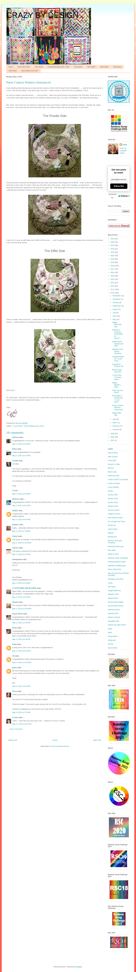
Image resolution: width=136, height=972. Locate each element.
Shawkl (15, 602)
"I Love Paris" (17, 426)
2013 (112, 283)
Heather (15, 525)
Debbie (15, 511)
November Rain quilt (116, 546)
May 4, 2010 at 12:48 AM (21, 543)
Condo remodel (114, 483)
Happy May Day (116, 414)
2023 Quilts (39, 67)
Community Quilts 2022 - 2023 (58, 67)
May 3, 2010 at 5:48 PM (21, 494)
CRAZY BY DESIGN (42, 15)
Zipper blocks (113, 598)
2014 (112, 279)
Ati (13, 656)
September (117, 306)
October (116, 302)
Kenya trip (112, 525)
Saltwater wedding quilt (117, 566)
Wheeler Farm (113, 594)
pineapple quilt (113, 621)
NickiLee (15, 499)
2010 (112, 293)
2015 (112, 276)
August (115, 309)
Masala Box (112, 537)
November (117, 299)
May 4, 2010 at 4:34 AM (21, 583)
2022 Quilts (78, 67)
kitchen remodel (114, 617)
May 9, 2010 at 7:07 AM (21, 712)
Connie (15, 717)
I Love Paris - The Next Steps (117, 377)
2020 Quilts (104, 67)
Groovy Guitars (113, 510)
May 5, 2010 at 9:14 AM (21, 686)
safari (110, 629)
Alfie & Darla (112, 457)
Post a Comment (16, 729)
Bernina (111, 468)
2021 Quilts (91, 67)
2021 (112, 256)
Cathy (124, 145)
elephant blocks (114, 610)
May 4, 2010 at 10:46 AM (21, 609)
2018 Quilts (13, 71)
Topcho (15, 548)
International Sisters (115, 518)
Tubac (110, 583)
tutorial (110, 644)
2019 (112, 262)
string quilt (112, 640)
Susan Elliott (17, 614)
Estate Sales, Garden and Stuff (117, 344)
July (114, 313)
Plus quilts (112, 550)
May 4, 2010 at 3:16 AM (21, 554)
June (115, 316)
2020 (112, 259)
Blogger (79, 967)
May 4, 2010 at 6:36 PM (21, 639)
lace (37, 426)
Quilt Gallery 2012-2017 (30, 71)
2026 (112, 239)
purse (42, 426)
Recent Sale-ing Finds (117, 371)
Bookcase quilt (113, 476)
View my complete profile (123, 150)
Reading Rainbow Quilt (117, 562)
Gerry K (77, 188)
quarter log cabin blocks (117, 625)
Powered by (119, 196)
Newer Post (12, 740)
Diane (14, 628)
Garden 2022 (113, 499)
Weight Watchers (114, 590)
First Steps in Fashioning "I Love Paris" (117, 399)
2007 (112, 440)
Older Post (97, 740)
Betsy (14, 449)
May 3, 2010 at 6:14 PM (21, 505)
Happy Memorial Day (116, 324)
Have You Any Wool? (117, 391)
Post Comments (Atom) (60, 746)
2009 (112, 434)
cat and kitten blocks (116, 606)
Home (11, 67)
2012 (112, 286)
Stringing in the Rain (115, 579)
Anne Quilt (112, 460)
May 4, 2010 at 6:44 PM (21, 651)
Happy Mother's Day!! (116, 385)
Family (110, 491)
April (115, 419)
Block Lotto (112, 472)
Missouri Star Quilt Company (115, 542)
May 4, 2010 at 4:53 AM (21, 597)
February (116, 426)
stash (110, 632)
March (115, 423)
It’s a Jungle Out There (116, 521)
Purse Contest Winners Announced (117, 407)
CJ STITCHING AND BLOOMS (24, 588)
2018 (112, 266)
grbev (14, 668)
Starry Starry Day (114, 569)
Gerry (14, 691)
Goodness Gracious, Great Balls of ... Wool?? (117, 334)
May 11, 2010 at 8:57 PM (21, 724)
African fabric (113, 453)
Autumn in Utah (114, 464)
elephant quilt (113, 613)
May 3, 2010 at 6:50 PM (21, 519)
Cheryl (15, 536)
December (117, 296)
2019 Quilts (117, 67)
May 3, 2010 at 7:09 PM (21, 531)
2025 (112, 242)
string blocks (112, 636)
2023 (112, 249)
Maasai (110, 533)
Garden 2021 (113, 495)
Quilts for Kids (113, 554)
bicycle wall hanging (115, 602)
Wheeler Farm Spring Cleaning (117, 351)
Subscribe (119, 186)
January (116, 429)
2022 (112, 252)
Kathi (14, 644)
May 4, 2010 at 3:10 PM (21, 623)
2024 (112, 245)
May (114, 319)
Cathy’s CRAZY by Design (118, 479)
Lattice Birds (112, 529)
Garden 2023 (113, 502)
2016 (112, 272)
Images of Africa (114, 514)
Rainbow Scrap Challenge (118, 558)
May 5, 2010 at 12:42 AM (21, 662)
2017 (112, 269)
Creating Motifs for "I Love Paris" (118, 359)
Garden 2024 (113, 506)
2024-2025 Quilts (24, 67)
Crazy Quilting (29, 426)
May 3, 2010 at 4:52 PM (21, 444)
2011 (112, 289)
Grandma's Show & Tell (117, 365)
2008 (112, 437)
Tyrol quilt (111, 587)
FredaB (15, 461)
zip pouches (112, 648)
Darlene (15, 437)
